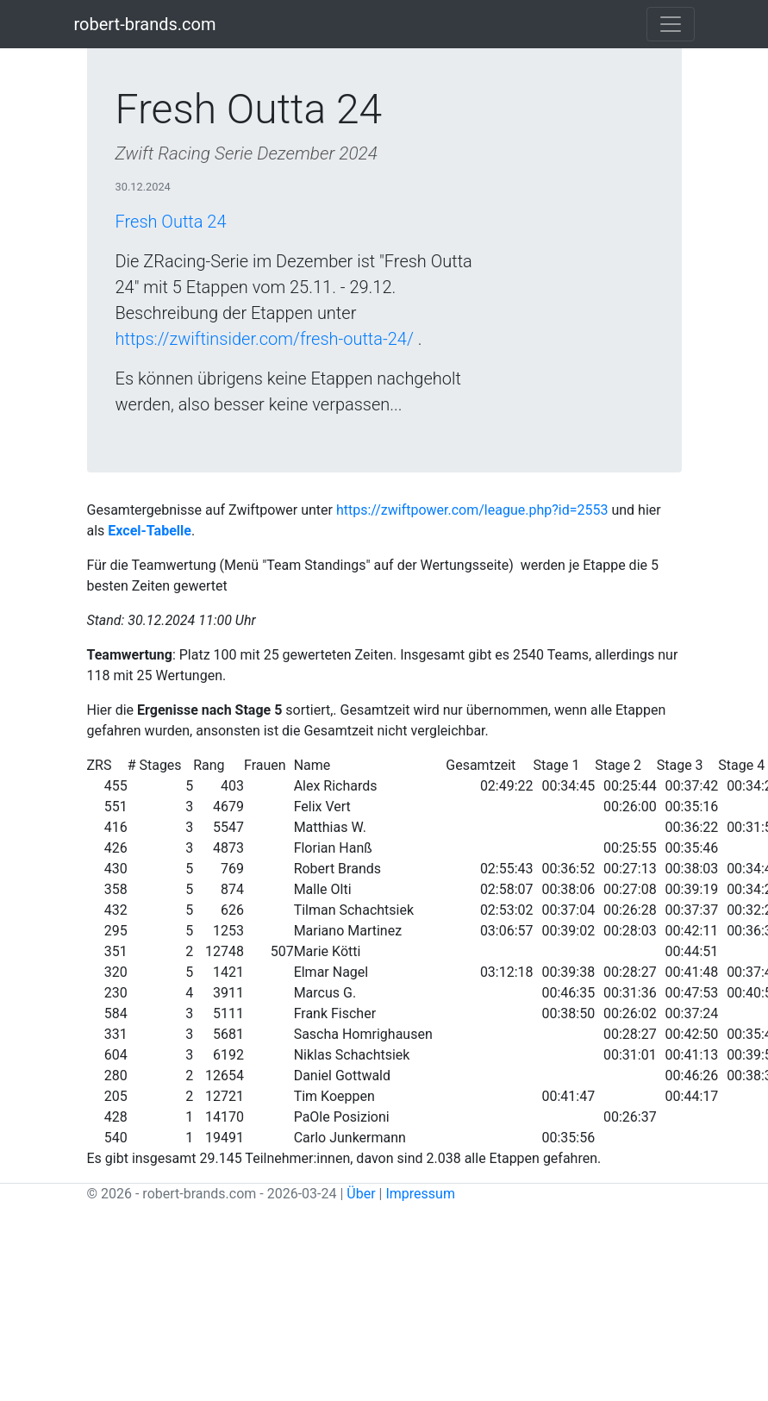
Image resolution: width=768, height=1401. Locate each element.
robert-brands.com (145, 24)
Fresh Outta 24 (171, 221)
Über (361, 1193)
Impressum (420, 1193)
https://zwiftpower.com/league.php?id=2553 (472, 510)
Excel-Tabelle (149, 530)
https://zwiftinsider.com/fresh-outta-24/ (265, 338)
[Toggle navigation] (670, 24)
